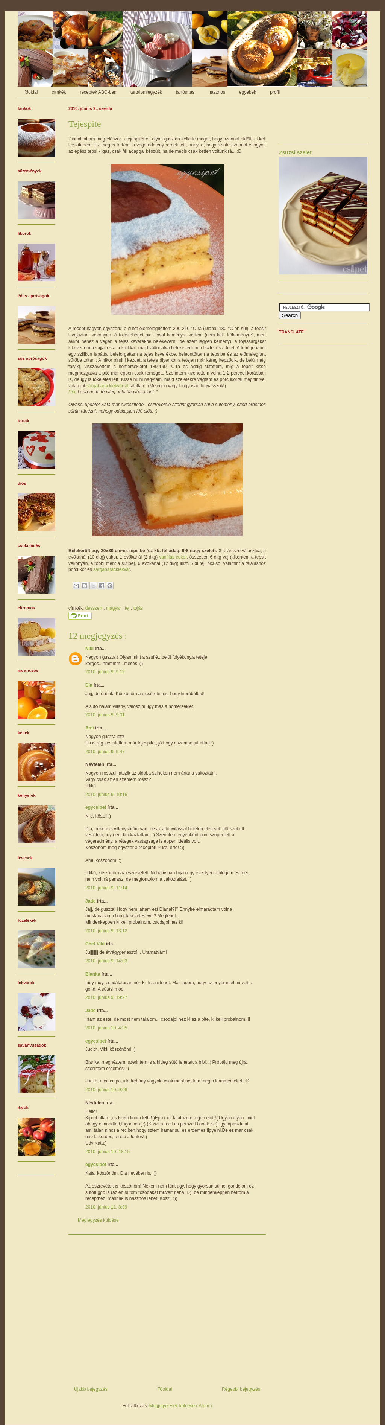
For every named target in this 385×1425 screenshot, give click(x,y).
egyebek (247, 92)
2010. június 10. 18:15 (107, 1151)
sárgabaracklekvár (111, 569)
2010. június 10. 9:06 (106, 1089)
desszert (94, 608)
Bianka (93, 974)
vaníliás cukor (172, 557)
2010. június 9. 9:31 (105, 714)
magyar (114, 608)
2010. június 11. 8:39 (106, 1207)
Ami (90, 728)
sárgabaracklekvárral (107, 385)
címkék (59, 92)
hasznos (216, 92)
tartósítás (185, 92)
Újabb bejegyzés (91, 1389)
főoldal (31, 92)
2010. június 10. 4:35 (106, 1028)
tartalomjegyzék (146, 92)
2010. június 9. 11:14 (106, 888)
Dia (71, 391)
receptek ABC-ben (98, 92)
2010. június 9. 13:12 (106, 930)
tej (128, 608)
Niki (90, 648)
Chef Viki (95, 944)
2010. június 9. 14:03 (106, 961)
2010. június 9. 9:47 (105, 751)
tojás (138, 608)
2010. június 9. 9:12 (105, 671)
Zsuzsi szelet (295, 152)
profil (275, 92)
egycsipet (96, 807)
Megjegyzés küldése (98, 1220)
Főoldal (164, 1389)
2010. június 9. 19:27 (106, 997)
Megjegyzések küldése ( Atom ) (180, 1405)
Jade (91, 901)
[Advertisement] (167, 1307)
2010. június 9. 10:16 (106, 794)
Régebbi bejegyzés (241, 1389)
